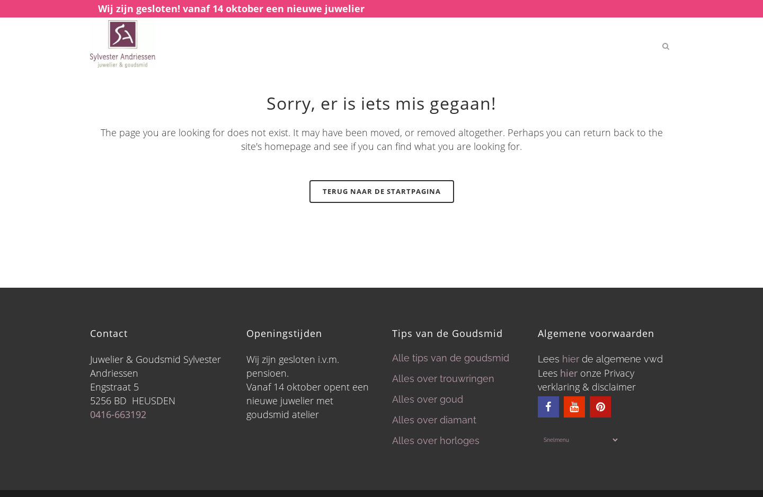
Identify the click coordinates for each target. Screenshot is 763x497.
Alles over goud (427, 399)
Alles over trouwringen (443, 378)
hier (570, 359)
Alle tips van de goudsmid (450, 357)
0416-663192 (118, 414)
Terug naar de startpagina (382, 191)
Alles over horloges (436, 440)
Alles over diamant (434, 419)
